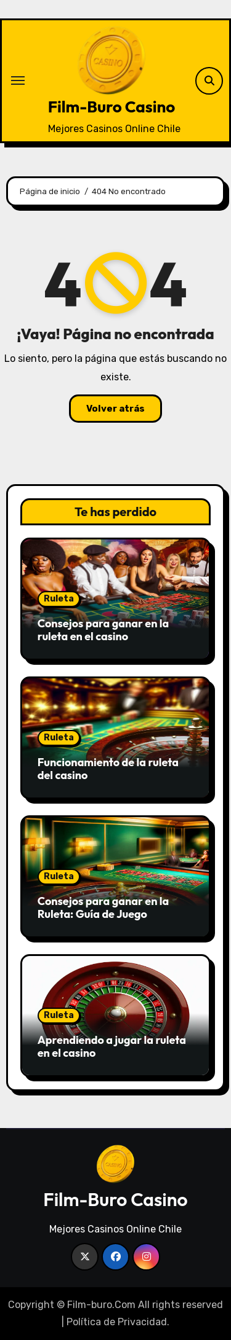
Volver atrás (115, 408)
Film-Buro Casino (112, 106)
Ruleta (59, 599)
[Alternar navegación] (18, 80)
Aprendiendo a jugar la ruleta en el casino (112, 1046)
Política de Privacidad (117, 1322)
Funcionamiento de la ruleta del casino (108, 769)
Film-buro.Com (101, 1305)
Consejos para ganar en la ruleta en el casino (103, 630)
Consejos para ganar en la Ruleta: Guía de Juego (103, 908)
